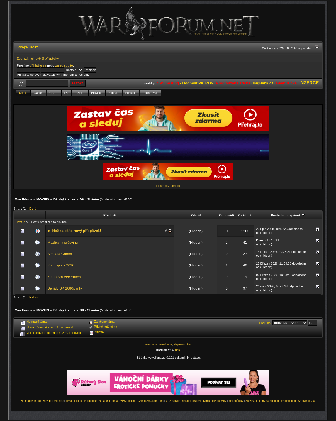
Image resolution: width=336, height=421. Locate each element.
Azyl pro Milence (53, 400)
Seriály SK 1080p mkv (65, 288)
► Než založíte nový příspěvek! (74, 231)
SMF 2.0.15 (151, 344)
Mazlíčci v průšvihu (62, 242)
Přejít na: (265, 323)
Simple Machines (182, 344)
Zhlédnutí (245, 215)
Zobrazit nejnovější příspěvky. (38, 58)
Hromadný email (31, 400)
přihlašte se (38, 65)
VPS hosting (127, 400)
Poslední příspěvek (288, 215)
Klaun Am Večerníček (64, 277)
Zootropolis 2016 (60, 265)
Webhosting (288, 400)
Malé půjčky (235, 400)
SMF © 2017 (165, 344)
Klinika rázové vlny (214, 400)
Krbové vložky (306, 400)
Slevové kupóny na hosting (262, 400)
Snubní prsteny (191, 400)
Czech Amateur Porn (151, 400)
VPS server (173, 400)
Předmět (109, 215)
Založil (196, 215)
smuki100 (124, 199)
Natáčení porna (108, 400)
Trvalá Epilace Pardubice (81, 400)
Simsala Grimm (59, 254)
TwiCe (21, 222)
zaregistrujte (64, 65)
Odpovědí (226, 215)
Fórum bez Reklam (168, 185)
